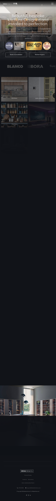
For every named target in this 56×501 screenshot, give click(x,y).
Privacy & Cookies (28, 475)
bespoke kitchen (46, 29)
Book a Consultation (16, 54)
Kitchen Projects (40, 54)
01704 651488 (20, 487)
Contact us (24, 479)
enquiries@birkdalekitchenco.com (32, 487)
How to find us (31, 479)
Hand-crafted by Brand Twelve (28, 482)
